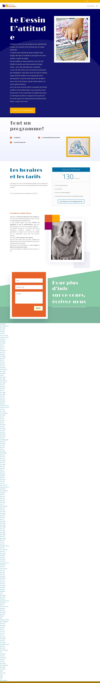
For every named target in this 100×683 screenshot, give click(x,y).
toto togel (2, 328)
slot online (2, 424)
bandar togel (3, 453)
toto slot (2, 330)
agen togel (3, 538)
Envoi (38, 308)
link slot (2, 360)
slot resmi (2, 358)
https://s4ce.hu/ (4, 606)
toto (1, 593)
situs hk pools (3, 369)
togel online (3, 657)
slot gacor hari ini (4, 405)
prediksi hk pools (4, 337)
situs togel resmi (4, 326)
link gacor (2, 475)
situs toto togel (4, 335)
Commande (90, 6)
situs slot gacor (4, 413)
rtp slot (2, 348)
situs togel (2, 324)
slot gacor (2, 331)
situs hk (2, 417)
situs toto (2, 333)
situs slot (2, 447)
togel (1, 671)
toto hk (2, 345)
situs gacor (3, 341)
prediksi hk (2, 339)
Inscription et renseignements (71, 201)
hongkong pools (4, 439)
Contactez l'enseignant (22, 110)
